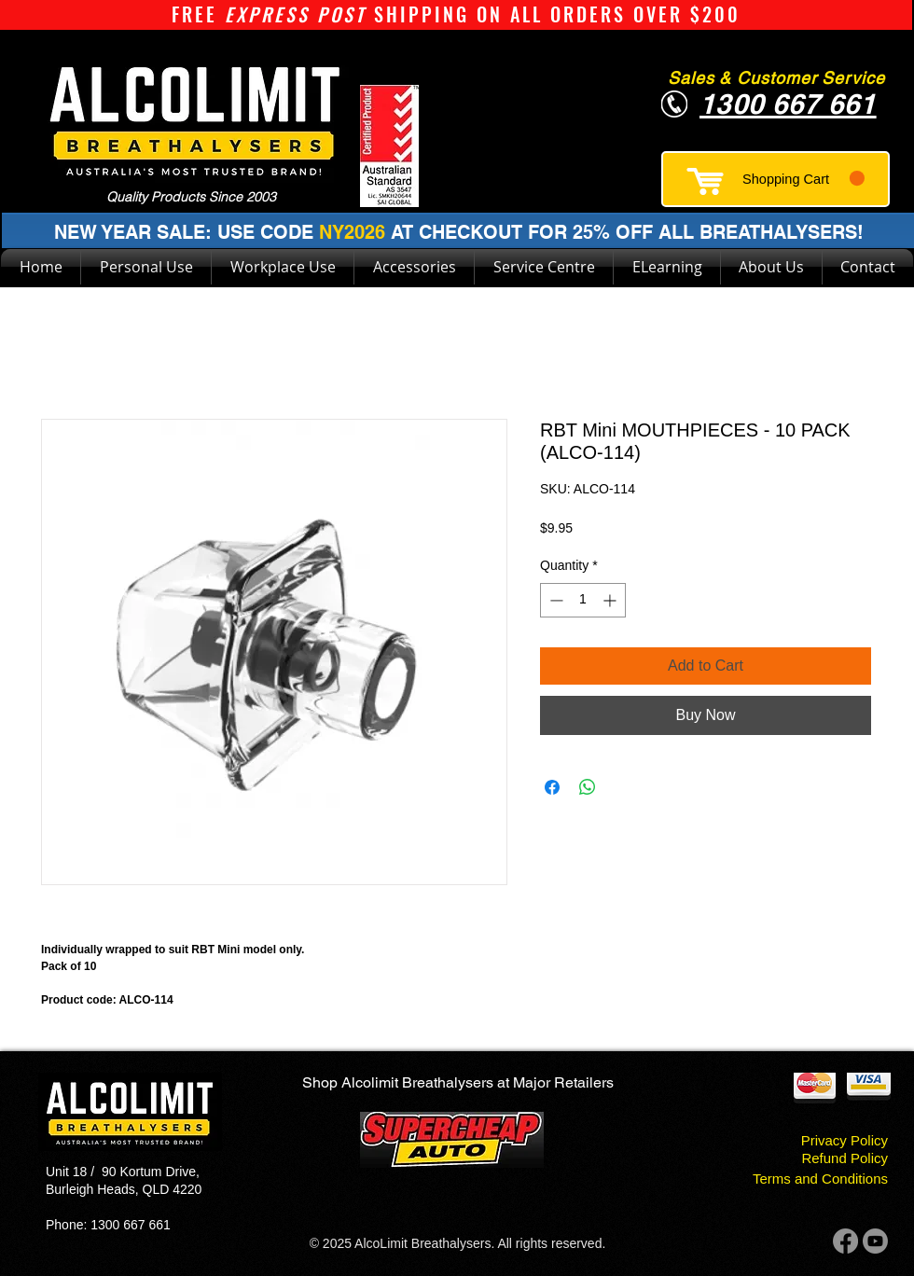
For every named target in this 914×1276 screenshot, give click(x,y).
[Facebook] (845, 1241)
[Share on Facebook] (552, 787)
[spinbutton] (583, 600)
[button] (803, 179)
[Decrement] (554, 600)
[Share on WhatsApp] (587, 787)
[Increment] (611, 600)
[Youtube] (875, 1241)
